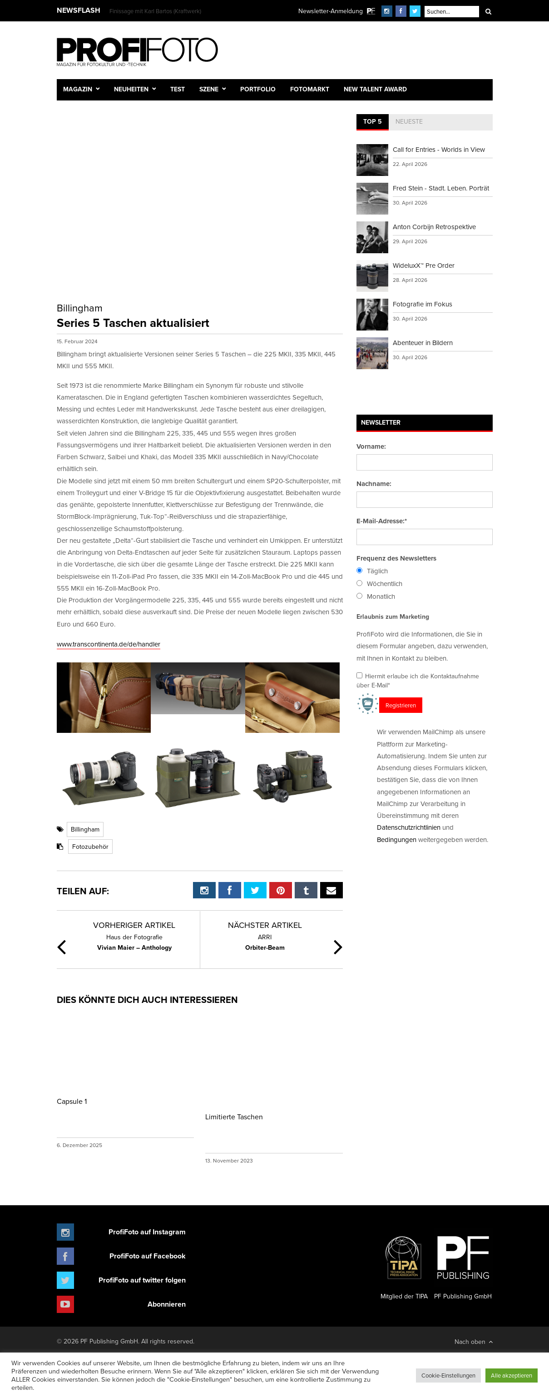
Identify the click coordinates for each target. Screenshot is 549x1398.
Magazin (77, 89)
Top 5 (372, 121)
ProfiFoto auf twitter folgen (142, 1280)
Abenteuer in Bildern (423, 342)
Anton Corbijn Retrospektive (434, 226)
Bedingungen (396, 839)
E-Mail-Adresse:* (381, 521)
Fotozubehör (90, 846)
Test (177, 89)
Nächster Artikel (265, 925)
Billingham (85, 829)
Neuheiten (131, 89)
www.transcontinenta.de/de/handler (108, 644)
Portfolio (258, 89)
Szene (208, 89)
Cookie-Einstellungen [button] (448, 1375)
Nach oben (474, 1341)
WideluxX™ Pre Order (424, 265)
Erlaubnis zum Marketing (392, 616)
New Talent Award (375, 89)
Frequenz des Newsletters (396, 558)
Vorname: (371, 446)
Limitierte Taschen (234, 1117)
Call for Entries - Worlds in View (439, 149)
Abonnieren (167, 1304)
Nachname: (373, 484)
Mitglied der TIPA (404, 1264)
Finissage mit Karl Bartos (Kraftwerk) (155, 11)
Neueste (409, 121)
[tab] (372, 122)
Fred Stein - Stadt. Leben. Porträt (441, 188)
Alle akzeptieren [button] (511, 1375)
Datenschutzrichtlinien (408, 827)
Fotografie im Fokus (422, 304)
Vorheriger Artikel (134, 925)
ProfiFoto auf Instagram (147, 1232)
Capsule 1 (72, 1101)
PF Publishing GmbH (463, 1264)
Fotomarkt (309, 89)
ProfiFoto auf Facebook (147, 1256)
